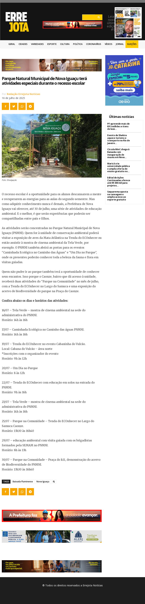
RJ (54, 481)
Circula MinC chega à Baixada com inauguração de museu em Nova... (118, 153)
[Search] (98, 17)
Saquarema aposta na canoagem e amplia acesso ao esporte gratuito (117, 195)
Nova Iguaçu (42, 481)
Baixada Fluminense (23, 481)
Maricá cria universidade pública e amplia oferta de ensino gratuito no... (118, 167)
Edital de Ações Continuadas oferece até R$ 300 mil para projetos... (118, 181)
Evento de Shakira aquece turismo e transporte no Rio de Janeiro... (118, 139)
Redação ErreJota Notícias (23, 94)
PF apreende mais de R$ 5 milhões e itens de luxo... (118, 126)
